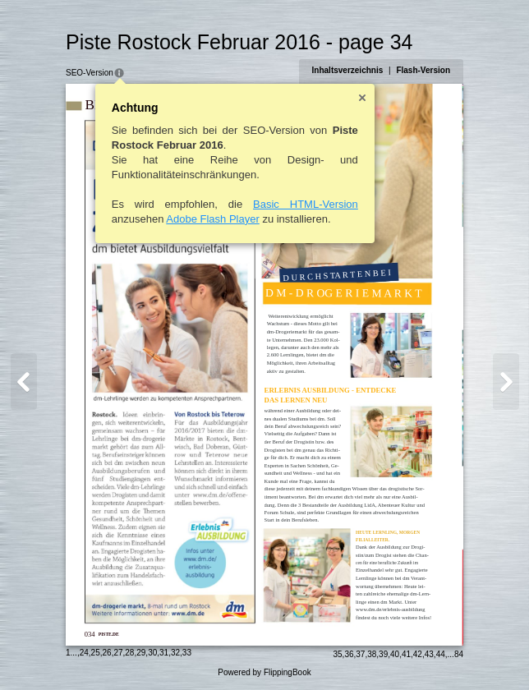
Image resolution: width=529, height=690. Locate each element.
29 (140, 652)
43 (429, 654)
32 (175, 652)
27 (117, 652)
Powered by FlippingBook (264, 672)
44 (440, 654)
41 (406, 654)
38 (371, 654)
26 (107, 652)
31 (163, 652)
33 (186, 652)
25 (95, 652)
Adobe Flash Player (212, 219)
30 (152, 652)
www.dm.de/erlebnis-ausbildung (390, 609)
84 (458, 654)
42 (417, 654)
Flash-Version (423, 70)
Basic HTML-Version (305, 204)
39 (383, 654)
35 (337, 654)
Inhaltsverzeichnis (348, 70)
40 (394, 654)
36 (348, 654)
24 (84, 652)
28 (129, 652)
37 (360, 654)
